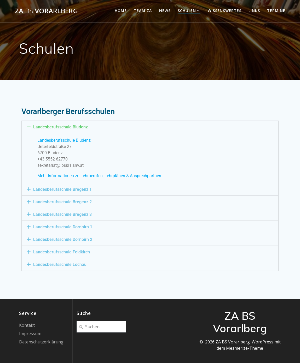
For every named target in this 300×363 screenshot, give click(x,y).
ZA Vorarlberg (46, 11)
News (165, 10)
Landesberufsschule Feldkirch (61, 251)
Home (121, 10)
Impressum (30, 333)
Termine (276, 10)
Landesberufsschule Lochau (59, 264)
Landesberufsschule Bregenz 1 (62, 189)
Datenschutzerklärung (41, 342)
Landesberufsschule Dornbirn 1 (62, 226)
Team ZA (143, 10)
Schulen (187, 10)
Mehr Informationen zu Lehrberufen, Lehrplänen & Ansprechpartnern (100, 175)
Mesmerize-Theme (244, 348)
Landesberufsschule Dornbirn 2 (62, 239)
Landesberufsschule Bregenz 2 (62, 201)
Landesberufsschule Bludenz (60, 126)
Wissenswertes (224, 10)
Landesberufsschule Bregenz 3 (62, 214)
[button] (150, 127)
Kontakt (27, 325)
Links (254, 10)
